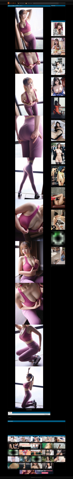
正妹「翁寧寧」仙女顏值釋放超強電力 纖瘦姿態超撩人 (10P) (59, 462)
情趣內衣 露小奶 (10, 449)
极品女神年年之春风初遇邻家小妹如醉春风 (13, 442)
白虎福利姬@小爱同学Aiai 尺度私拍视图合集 (36, 449)
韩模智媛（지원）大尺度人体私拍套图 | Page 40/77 (57, 209)
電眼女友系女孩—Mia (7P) (57, 442)
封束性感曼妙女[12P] (11, 455)
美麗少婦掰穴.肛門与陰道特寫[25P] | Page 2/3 (57, 246)
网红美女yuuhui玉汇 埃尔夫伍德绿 (47, 449)
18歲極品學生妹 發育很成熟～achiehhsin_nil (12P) (59, 449)
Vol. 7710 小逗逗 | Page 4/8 (54, 142)
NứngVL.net (12, 3)
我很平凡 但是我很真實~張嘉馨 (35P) (36, 455)
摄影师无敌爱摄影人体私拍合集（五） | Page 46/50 (57, 119)
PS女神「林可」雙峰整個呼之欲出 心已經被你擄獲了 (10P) (25, 447)
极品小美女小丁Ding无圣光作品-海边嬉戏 (13, 462)
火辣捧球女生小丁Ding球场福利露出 (24, 455)
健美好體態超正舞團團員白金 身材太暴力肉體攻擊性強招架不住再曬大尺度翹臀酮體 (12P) (48, 455)
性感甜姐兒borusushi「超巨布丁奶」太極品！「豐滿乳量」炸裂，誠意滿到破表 (48, 442)
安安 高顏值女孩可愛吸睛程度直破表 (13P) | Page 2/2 (58, 37)
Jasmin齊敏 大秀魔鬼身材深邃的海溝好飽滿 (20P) (36, 442)
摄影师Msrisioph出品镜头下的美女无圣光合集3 (59, 455)
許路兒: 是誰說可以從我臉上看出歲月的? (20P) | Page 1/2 (57, 266)
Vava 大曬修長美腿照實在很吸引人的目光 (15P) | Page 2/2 (58, 76)
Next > (31, 409)
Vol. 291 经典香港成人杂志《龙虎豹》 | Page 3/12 (57, 186)
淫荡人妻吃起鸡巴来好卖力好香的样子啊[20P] (36, 462)
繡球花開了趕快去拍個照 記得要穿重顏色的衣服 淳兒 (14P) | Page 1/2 (57, 57)
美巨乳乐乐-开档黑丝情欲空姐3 (23, 442)
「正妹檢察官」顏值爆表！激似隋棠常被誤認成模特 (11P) (48, 462)
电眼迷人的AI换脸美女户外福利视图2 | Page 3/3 (57, 165)
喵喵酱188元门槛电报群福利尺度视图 (24, 462)
